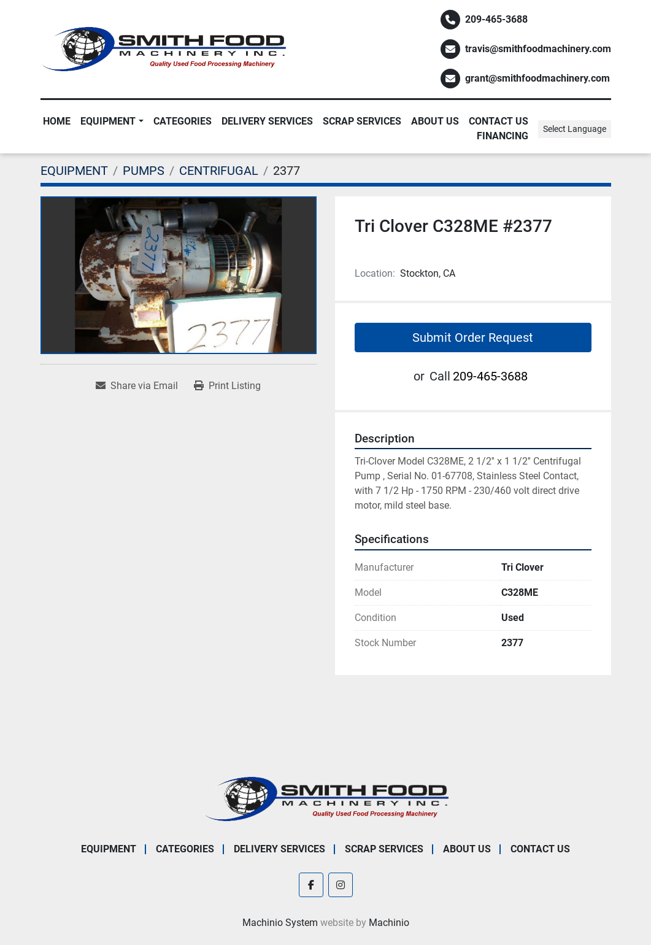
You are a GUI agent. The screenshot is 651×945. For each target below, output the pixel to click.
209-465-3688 (496, 19)
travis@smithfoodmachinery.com (538, 49)
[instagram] (340, 885)
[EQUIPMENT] (74, 170)
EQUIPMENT (108, 121)
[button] (111, 121)
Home (57, 121)
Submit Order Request (472, 337)
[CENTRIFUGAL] (218, 170)
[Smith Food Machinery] (326, 798)
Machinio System (280, 922)
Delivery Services (267, 121)
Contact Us (498, 121)
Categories (182, 121)
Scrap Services (362, 121)
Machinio (389, 922)
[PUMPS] (143, 170)
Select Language (574, 129)
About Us (435, 121)
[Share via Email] (137, 386)
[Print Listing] (227, 386)
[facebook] (311, 885)
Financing (502, 136)
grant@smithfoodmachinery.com (537, 78)
